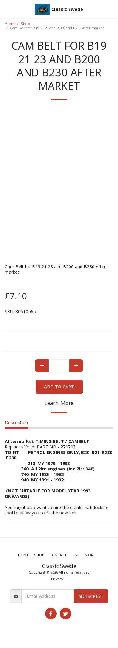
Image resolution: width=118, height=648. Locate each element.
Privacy (57, 578)
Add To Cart (59, 387)
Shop (25, 23)
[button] (7, 9)
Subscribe (91, 596)
